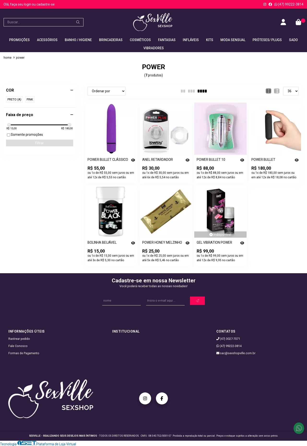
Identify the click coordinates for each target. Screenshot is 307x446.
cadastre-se (45, 4)
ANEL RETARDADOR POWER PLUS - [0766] (158, 160)
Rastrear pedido (19, 339)
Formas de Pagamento (23, 353)
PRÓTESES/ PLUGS (267, 40)
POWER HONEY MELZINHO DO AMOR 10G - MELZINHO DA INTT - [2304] (162, 243)
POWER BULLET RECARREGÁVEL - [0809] (270, 160)
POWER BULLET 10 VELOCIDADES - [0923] (214, 160)
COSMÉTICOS (140, 40)
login (28, 4)
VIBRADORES (153, 48)
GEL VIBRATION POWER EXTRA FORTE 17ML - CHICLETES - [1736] (214, 243)
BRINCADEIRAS (111, 40)
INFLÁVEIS (191, 40)
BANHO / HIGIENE (78, 40)
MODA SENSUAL (232, 40)
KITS (209, 40)
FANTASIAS (167, 40)
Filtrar (39, 143)
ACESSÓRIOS (47, 40)
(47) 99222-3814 (288, 4)
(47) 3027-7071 (228, 339)
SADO (293, 40)
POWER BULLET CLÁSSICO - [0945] (108, 160)
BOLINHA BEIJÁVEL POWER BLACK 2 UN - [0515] (104, 243)
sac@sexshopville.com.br (236, 353)
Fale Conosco (18, 346)
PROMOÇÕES (19, 40)
